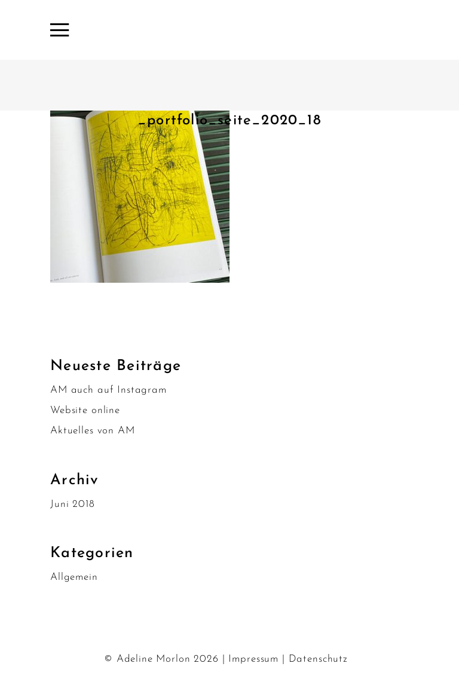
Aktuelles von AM (92, 431)
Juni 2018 (72, 504)
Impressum (253, 659)
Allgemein (74, 577)
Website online (85, 410)
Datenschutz (318, 659)
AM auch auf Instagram (108, 390)
